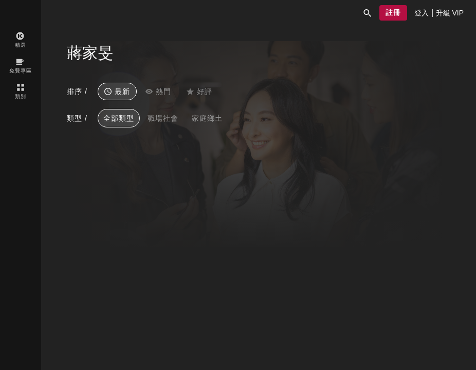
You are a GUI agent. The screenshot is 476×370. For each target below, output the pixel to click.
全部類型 (118, 118)
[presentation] (421, 13)
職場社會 (163, 118)
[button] (367, 12)
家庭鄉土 (207, 118)
